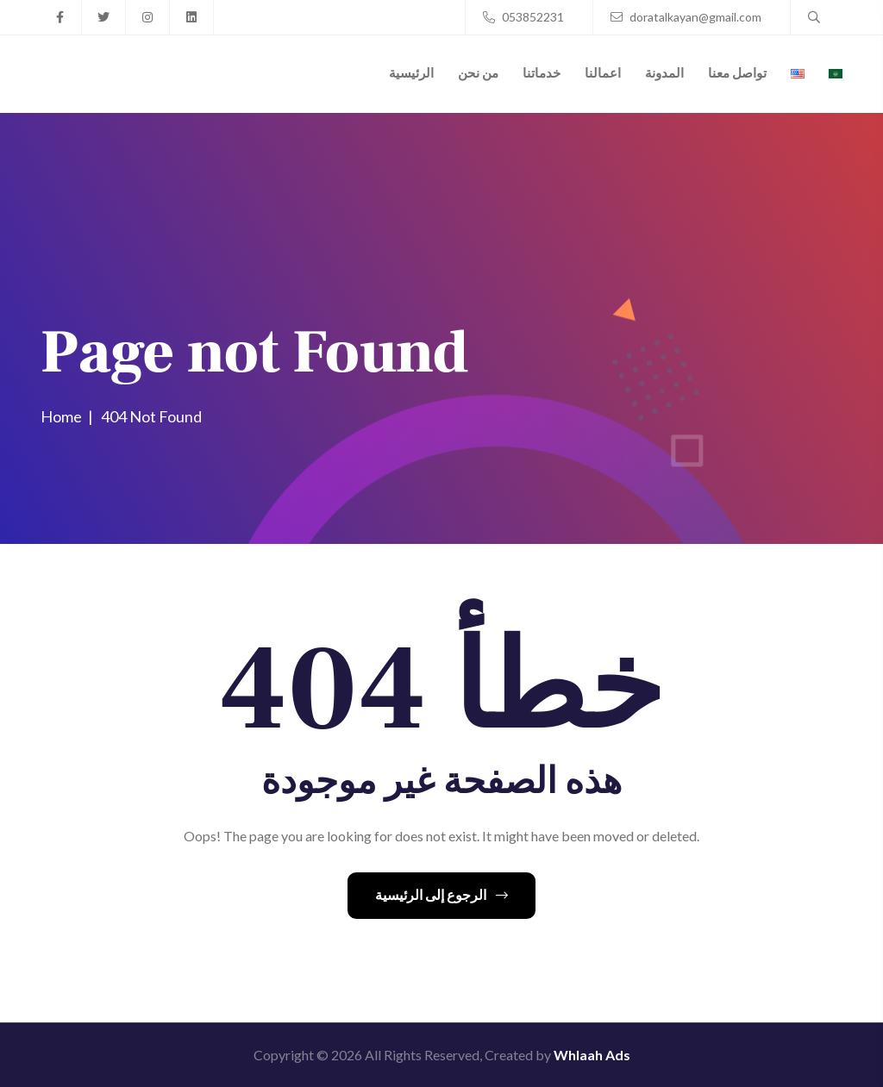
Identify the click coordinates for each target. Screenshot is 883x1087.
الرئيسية (411, 72)
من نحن (478, 72)
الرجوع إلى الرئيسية (441, 894)
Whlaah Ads (592, 1054)
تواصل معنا (737, 72)
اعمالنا (603, 72)
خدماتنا (541, 72)
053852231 (523, 16)
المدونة (664, 72)
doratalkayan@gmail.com (686, 16)
